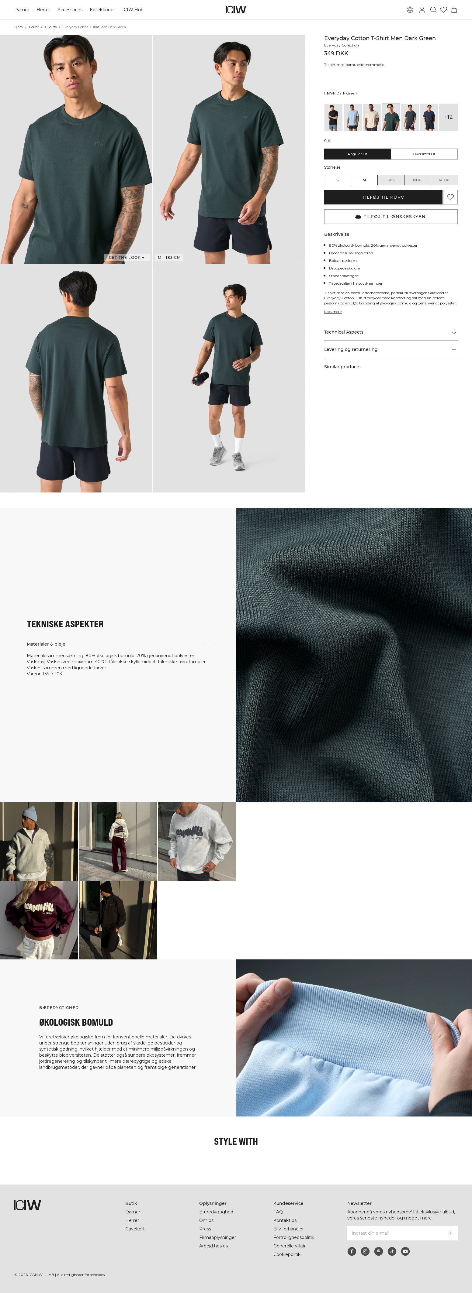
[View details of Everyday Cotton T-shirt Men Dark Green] (391, 117)
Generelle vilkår (289, 1246)
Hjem (18, 27)
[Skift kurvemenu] (454, 10)
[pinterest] (379, 1251)
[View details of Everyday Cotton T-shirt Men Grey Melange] (410, 117)
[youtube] (405, 1251)
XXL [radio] (444, 180)
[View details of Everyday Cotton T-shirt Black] (333, 117)
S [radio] (337, 180)
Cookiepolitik (287, 1254)
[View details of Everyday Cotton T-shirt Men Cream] (372, 117)
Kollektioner (103, 9)
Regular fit (358, 154)
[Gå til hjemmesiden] (236, 9)
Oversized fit (424, 154)
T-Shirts (51, 27)
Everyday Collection (342, 45)
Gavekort (135, 1229)
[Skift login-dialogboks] (422, 10)
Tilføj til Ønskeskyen (390, 217)
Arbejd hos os (213, 1246)
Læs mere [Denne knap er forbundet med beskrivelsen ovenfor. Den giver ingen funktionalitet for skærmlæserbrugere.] (333, 311)
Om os (206, 1220)
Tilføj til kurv (383, 197)
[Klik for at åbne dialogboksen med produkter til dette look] (39, 841)
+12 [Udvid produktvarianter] (448, 117)
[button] (76, 149)
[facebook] (352, 1251)
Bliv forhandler (289, 1229)
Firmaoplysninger (218, 1237)
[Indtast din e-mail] (394, 1233)
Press (205, 1229)
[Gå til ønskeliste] (444, 10)
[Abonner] (450, 1233)
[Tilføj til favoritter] (450, 197)
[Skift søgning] (433, 10)
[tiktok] (392, 1251)
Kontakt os (285, 1220)
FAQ (278, 1212)
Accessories (69, 9)
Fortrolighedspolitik (294, 1237)
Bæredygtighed (216, 1212)
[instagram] (365, 1251)
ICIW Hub (133, 9)
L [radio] (391, 180)
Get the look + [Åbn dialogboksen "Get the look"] (127, 257)
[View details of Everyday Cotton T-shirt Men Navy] (429, 117)
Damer (21, 9)
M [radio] (364, 180)
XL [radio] (417, 180)
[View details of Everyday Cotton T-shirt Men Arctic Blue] (352, 117)
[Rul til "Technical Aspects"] (390, 332)
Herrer (43, 9)
